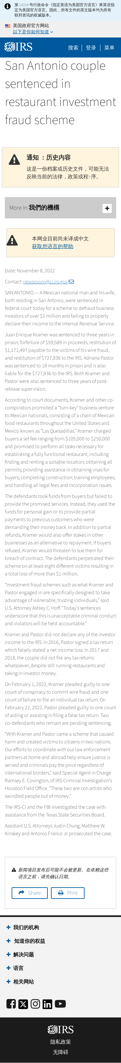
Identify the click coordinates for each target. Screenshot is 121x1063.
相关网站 (23, 981)
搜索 (73, 48)
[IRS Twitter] (23, 1006)
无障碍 (60, 1052)
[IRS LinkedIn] (47, 1006)
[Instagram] (35, 1004)
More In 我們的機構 (60, 208)
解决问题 (23, 954)
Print (72, 893)
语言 (18, 968)
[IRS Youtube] (60, 1004)
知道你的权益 (29, 941)
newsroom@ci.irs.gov (48, 281)
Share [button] (34, 893)
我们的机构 (26, 927)
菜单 (109, 48)
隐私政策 (60, 1042)
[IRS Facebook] (11, 1004)
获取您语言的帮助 (52, 246)
